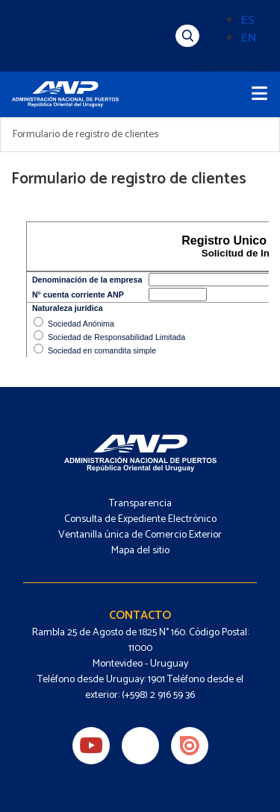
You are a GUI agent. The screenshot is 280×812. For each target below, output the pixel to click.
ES (248, 20)
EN (248, 38)
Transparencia (140, 503)
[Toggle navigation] (259, 94)
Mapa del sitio (140, 550)
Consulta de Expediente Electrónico (140, 519)
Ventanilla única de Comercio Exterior (140, 535)
